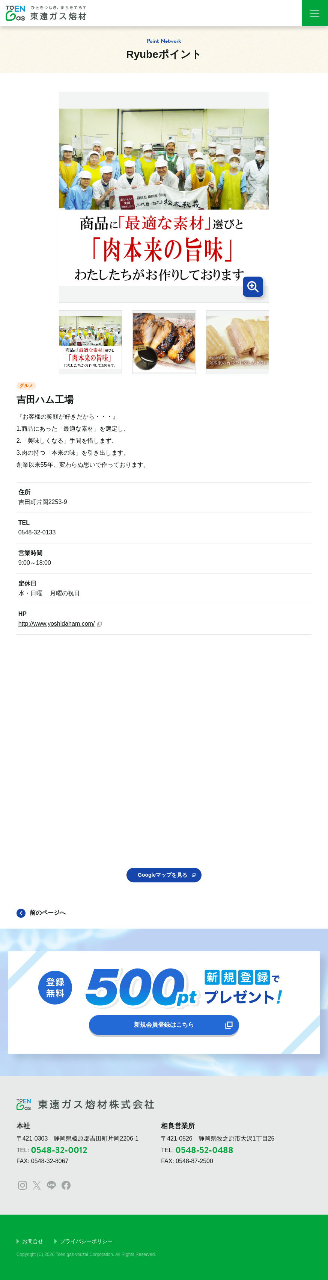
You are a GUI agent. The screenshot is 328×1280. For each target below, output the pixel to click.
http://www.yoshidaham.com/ (56, 623)
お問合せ (32, 1241)
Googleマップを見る (162, 875)
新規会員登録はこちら (164, 1024)
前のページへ (48, 912)
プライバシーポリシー (86, 1241)
